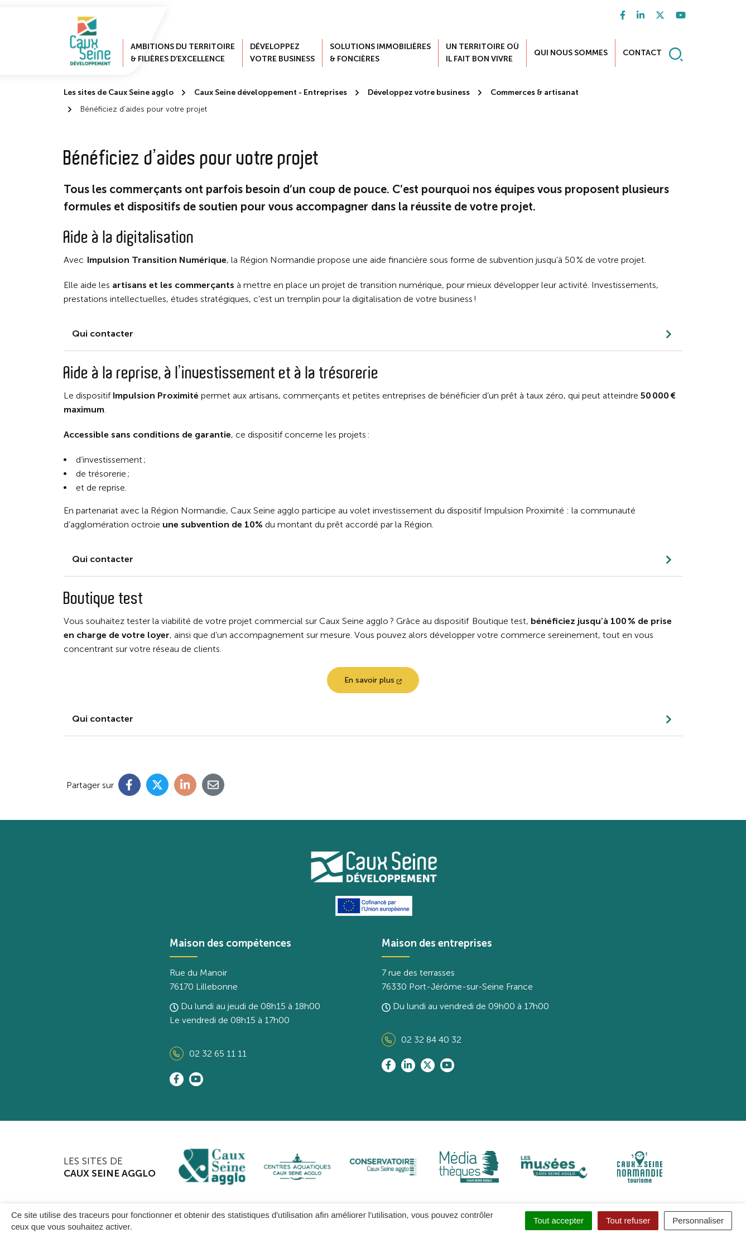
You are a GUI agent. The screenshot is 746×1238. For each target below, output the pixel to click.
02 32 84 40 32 (421, 1032)
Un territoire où (482, 49)
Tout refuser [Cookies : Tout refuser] (628, 1220)
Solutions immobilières (380, 49)
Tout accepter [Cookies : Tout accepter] (558, 1220)
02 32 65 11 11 (208, 1046)
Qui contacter (102, 326)
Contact (642, 49)
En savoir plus (373, 673)
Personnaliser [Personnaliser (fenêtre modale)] (698, 1220)
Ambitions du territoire (183, 49)
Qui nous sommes (571, 49)
